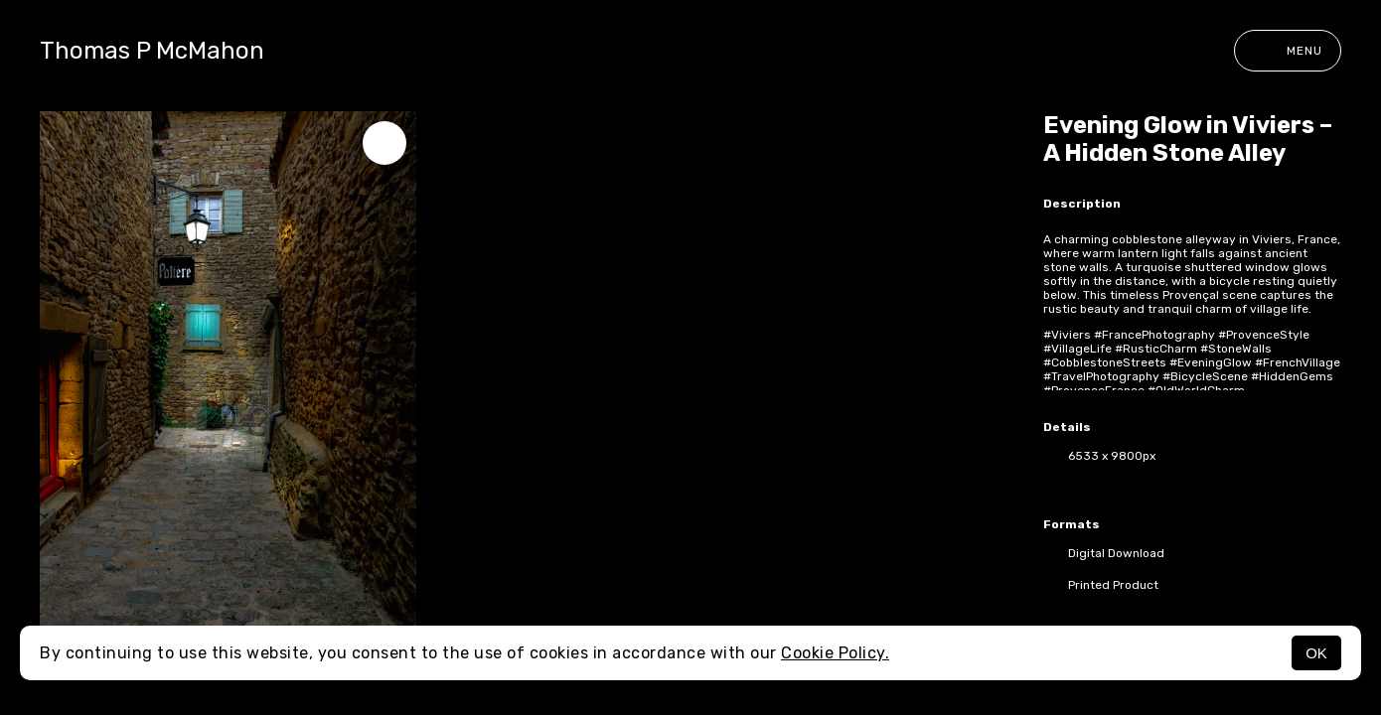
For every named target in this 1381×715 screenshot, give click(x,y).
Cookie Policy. (835, 653)
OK (1316, 652)
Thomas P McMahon (152, 51)
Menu (1287, 51)
